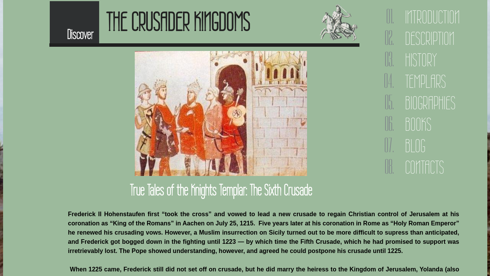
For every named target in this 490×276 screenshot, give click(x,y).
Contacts (424, 167)
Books (418, 124)
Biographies (430, 103)
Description (429, 38)
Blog (415, 146)
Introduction (432, 17)
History (421, 60)
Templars (425, 81)
